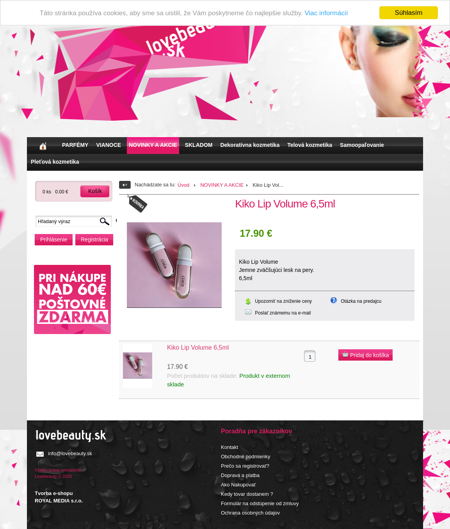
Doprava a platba (240, 475)
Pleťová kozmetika (55, 162)
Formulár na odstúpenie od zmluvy (260, 503)
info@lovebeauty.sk (70, 453)
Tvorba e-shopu (54, 493)
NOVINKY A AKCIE (153, 145)
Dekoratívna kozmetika (249, 145)
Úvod (183, 185)
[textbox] (76, 221)
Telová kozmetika (309, 145)
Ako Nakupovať (238, 485)
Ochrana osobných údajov (250, 513)
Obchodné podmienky (245, 456)
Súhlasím (409, 12)
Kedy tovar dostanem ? (247, 494)
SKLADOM (199, 145)
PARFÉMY (75, 145)
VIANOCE (108, 145)
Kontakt (229, 447)
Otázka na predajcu (361, 301)
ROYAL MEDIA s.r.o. (59, 501)
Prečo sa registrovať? (245, 466)
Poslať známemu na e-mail (283, 313)
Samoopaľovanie (362, 145)
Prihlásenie (53, 239)
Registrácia (94, 239)
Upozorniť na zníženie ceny (283, 301)
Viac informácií (326, 13)
